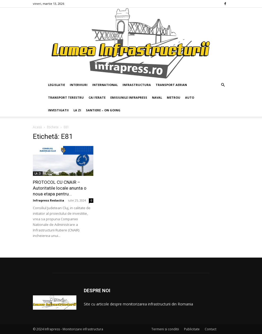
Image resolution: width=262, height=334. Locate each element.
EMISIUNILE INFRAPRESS (128, 97)
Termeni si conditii (165, 329)
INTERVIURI (79, 85)
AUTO (189, 97)
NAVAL (157, 97)
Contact (210, 329)
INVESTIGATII (58, 110)
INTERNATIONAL (105, 85)
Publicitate (192, 329)
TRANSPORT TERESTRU (66, 97)
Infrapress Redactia (48, 200)
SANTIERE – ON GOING (103, 110)
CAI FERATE (97, 97)
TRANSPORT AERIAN (171, 85)
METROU (173, 97)
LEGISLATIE (56, 85)
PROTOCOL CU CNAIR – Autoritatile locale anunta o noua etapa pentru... (59, 188)
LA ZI (77, 110)
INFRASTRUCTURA (137, 85)
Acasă (37, 127)
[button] (222, 85)
